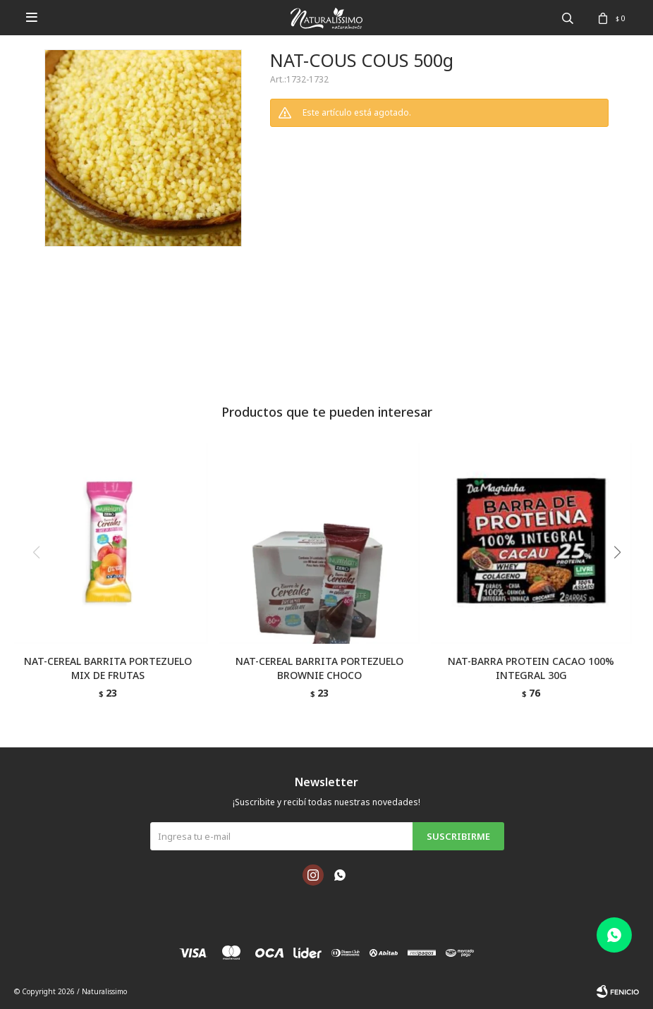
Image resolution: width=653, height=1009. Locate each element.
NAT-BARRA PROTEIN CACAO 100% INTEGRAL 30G (531, 668)
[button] (622, 581)
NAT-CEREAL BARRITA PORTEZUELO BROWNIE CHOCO (319, 668)
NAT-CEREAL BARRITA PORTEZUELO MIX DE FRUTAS (108, 668)
